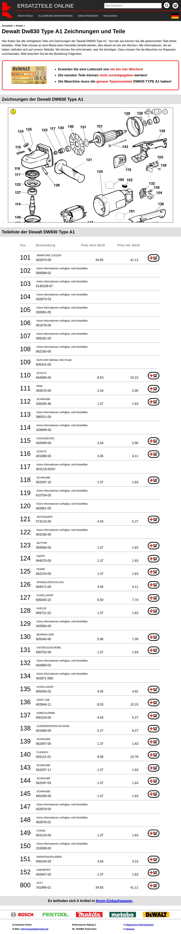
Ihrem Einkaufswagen (114, 901)
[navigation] (85, 16)
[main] (90, 465)
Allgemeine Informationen (139, 924)
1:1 (156, 112)
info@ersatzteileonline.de (34, 929)
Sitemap (130, 929)
